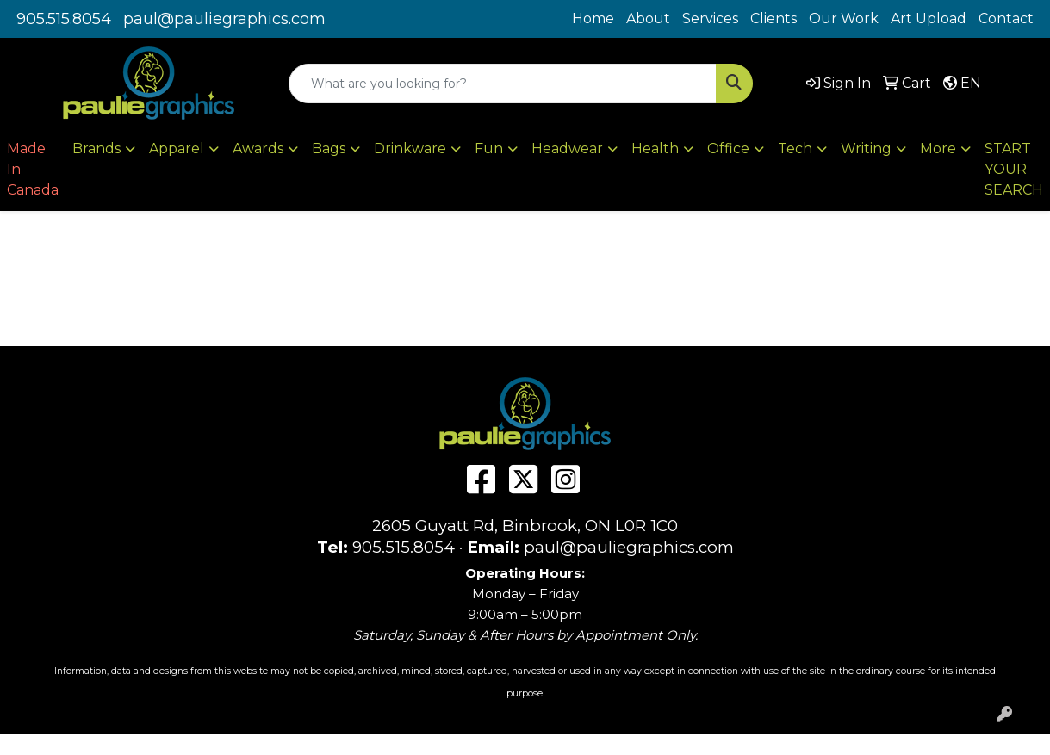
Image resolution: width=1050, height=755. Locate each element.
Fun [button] (489, 148)
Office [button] (728, 148)
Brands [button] (96, 148)
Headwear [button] (567, 148)
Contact (1006, 18)
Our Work (844, 18)
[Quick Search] (503, 83)
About (648, 18)
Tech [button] (795, 148)
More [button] (938, 148)
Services (710, 18)
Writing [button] (866, 148)
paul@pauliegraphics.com (224, 18)
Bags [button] (328, 148)
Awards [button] (258, 148)
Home (593, 18)
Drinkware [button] (410, 148)
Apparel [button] (176, 148)
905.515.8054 (63, 18)
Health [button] (655, 148)
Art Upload (928, 18)
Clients (773, 18)
